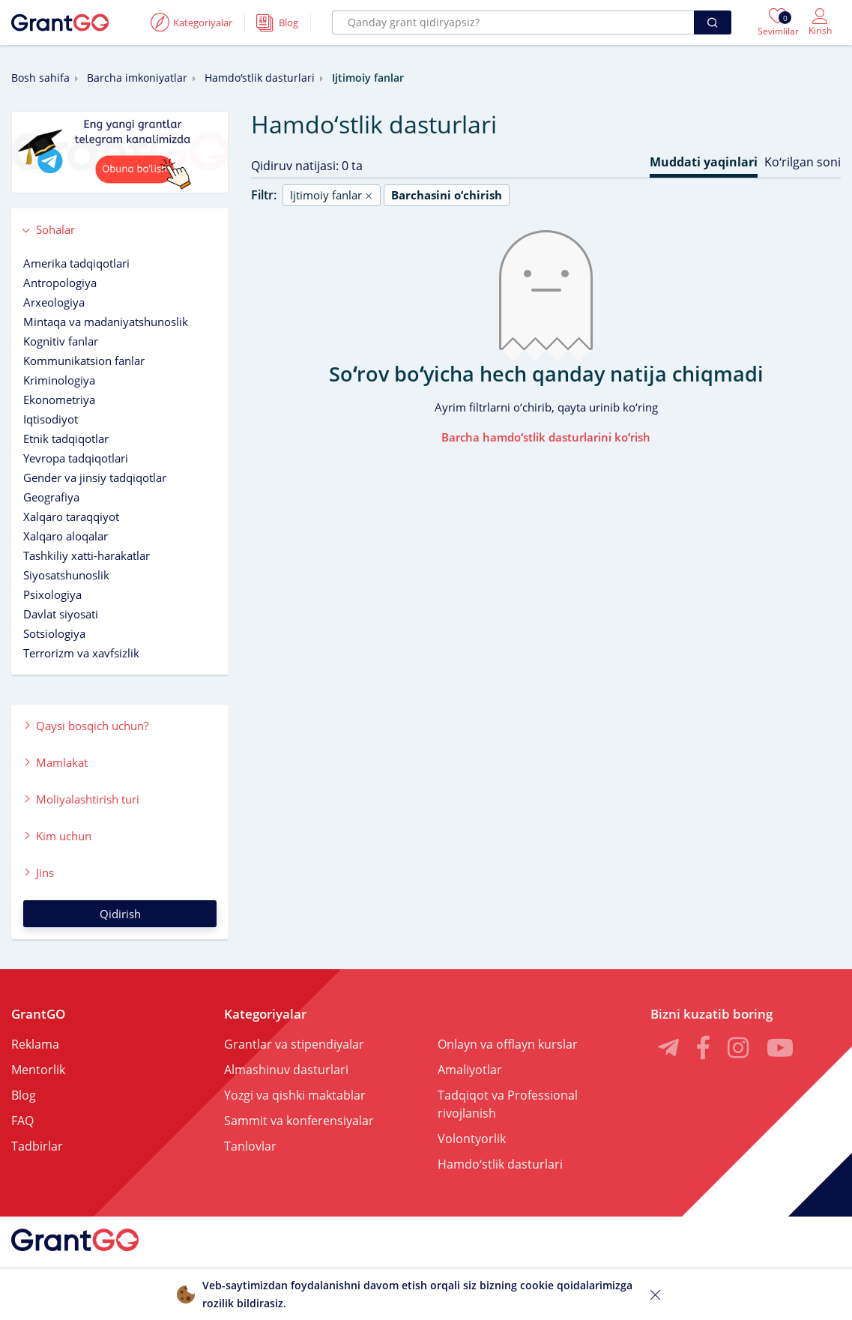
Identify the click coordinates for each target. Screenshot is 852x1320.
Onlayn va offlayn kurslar (508, 1044)
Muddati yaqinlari (704, 162)
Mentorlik (38, 1069)
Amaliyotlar (470, 1069)
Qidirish (120, 913)
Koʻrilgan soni (802, 162)
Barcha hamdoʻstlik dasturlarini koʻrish (545, 437)
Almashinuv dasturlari (286, 1069)
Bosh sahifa (40, 77)
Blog (23, 1095)
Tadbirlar (37, 1146)
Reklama (35, 1044)
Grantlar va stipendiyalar (294, 1044)
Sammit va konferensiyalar (299, 1120)
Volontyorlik (472, 1138)
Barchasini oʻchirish (446, 194)
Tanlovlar (250, 1146)
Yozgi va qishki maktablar (295, 1095)
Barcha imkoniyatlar (137, 77)
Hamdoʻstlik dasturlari (260, 77)
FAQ (22, 1120)
